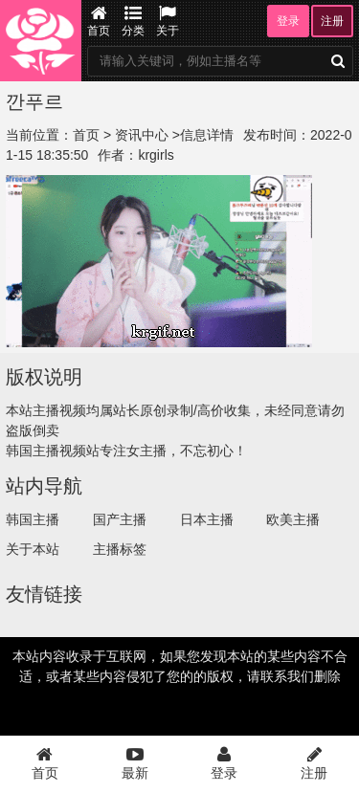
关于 (167, 21)
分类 (133, 21)
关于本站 (32, 549)
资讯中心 (141, 135)
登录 (288, 21)
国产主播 (119, 519)
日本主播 (207, 519)
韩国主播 (32, 519)
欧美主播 (293, 519)
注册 (332, 21)
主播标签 (119, 549)
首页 (98, 21)
